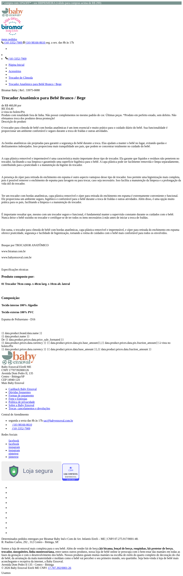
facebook (14, 440)
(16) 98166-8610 (34, 42)
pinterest (13, 453)
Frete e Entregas (18, 398)
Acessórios (15, 71)
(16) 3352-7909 (12, 42)
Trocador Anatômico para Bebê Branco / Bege (35, 84)
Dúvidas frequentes (20, 392)
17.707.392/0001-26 (59, 567)
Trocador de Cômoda (21, 77)
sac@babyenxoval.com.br (58, 420)
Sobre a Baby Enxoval (21, 405)
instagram (14, 447)
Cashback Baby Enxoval (23, 389)
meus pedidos (9, 39)
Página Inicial (16, 64)
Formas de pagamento (21, 395)
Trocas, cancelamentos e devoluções (29, 408)
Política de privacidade (22, 401)
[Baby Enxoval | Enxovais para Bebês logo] (12, 15)
